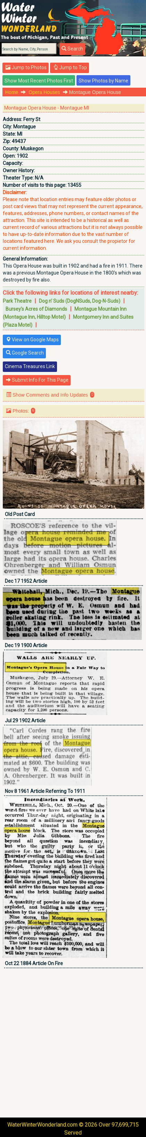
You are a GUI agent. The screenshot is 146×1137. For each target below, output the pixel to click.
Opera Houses (44, 92)
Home (11, 92)
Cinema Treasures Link (30, 366)
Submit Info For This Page (37, 380)
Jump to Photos (26, 67)
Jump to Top (70, 67)
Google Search (25, 353)
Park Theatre (17, 301)
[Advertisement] (73, 1043)
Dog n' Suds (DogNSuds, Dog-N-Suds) (79, 301)
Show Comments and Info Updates (50, 395)
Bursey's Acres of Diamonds (36, 309)
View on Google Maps (32, 339)
